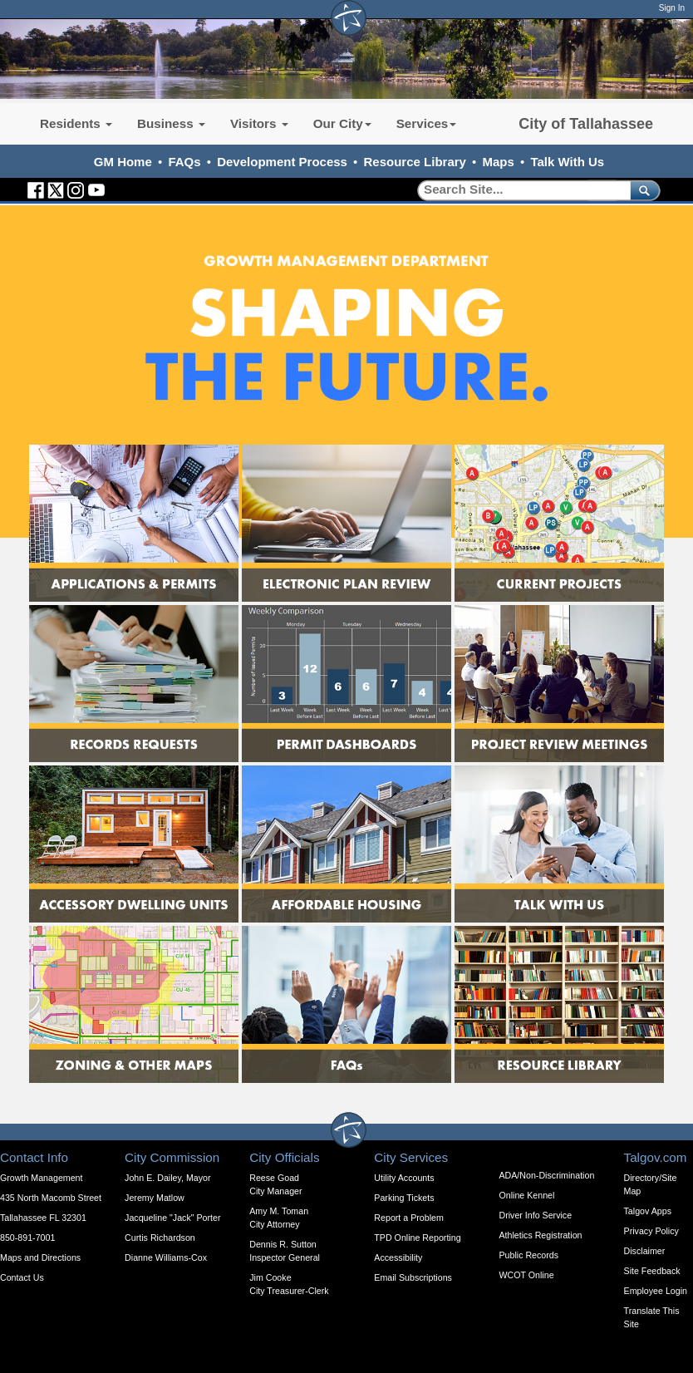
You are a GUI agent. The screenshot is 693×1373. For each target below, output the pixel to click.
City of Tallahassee (586, 124)
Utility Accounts (404, 1178)
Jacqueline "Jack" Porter (172, 1218)
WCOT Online (526, 1275)
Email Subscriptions (413, 1277)
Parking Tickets (404, 1198)
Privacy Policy (651, 1231)
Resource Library (415, 162)
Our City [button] (342, 123)
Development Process (282, 162)
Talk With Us (567, 162)
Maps (498, 162)
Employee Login (655, 1291)
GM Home (123, 162)
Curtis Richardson (160, 1238)
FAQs (184, 162)
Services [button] (426, 123)
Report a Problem (409, 1218)
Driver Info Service (535, 1215)
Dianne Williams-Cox (166, 1257)
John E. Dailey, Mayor (167, 1178)
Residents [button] (76, 123)
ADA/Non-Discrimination (546, 1175)
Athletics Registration (540, 1235)
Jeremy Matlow (154, 1198)
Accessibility (398, 1257)
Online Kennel (526, 1195)
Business (171, 123)
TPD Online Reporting (417, 1238)
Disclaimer (645, 1251)
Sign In (672, 7)
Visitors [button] (259, 123)
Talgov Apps (647, 1211)
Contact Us (22, 1277)
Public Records (528, 1255)
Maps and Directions (40, 1257)
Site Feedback (652, 1271)
